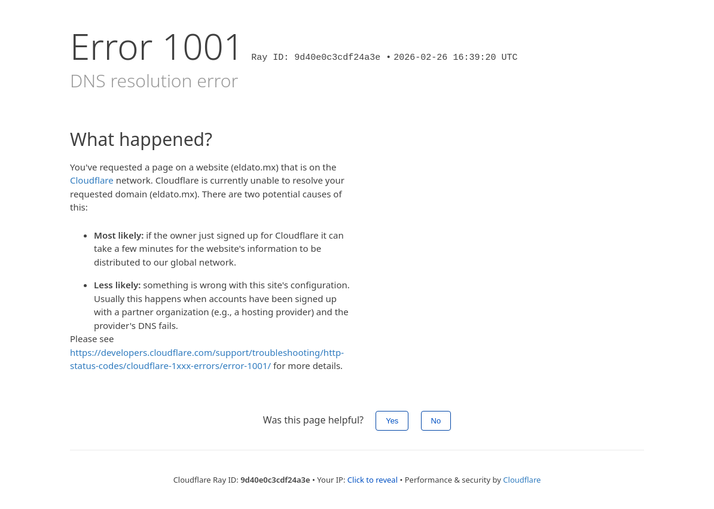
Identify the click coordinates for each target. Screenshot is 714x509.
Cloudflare (92, 180)
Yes (392, 420)
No (436, 420)
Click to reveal (372, 479)
